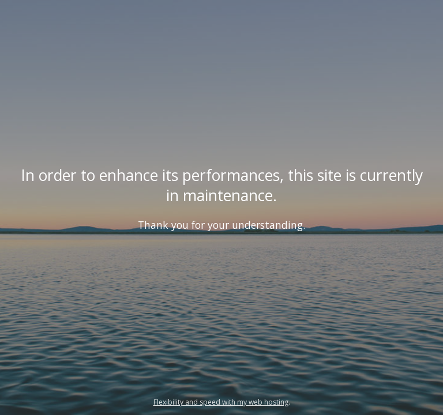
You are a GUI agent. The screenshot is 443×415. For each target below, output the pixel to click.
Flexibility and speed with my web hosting (220, 402)
